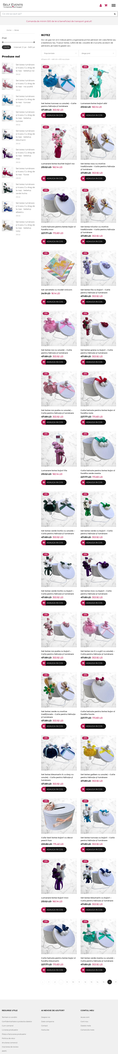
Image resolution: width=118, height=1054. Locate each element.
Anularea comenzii (10, 1043)
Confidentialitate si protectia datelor (17, 1021)
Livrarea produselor (10, 1030)
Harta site (45, 1030)
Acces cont (85, 1017)
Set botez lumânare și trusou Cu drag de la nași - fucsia (25, 171)
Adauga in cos (55, 115)
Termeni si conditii (9, 1017)
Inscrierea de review (10, 1047)
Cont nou (84, 1021)
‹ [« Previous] (42, 982)
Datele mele (86, 1026)
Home (10, 30)
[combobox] (59, 53)
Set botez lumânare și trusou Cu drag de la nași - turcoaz (25, 99)
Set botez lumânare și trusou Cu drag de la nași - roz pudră (25, 83)
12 (85, 982)
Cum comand (7, 1026)
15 (103, 982)
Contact (44, 1026)
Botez (16, 30)
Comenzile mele (87, 1030)
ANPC (4, 1051)
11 (79, 982)
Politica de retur (8, 1038)
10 (73, 982)
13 (91, 982)
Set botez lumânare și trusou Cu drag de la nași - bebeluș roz (25, 67)
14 (97, 982)
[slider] (3, 42)
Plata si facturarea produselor (14, 1034)
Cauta (6, 47)
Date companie (47, 1021)
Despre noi (45, 1017)
